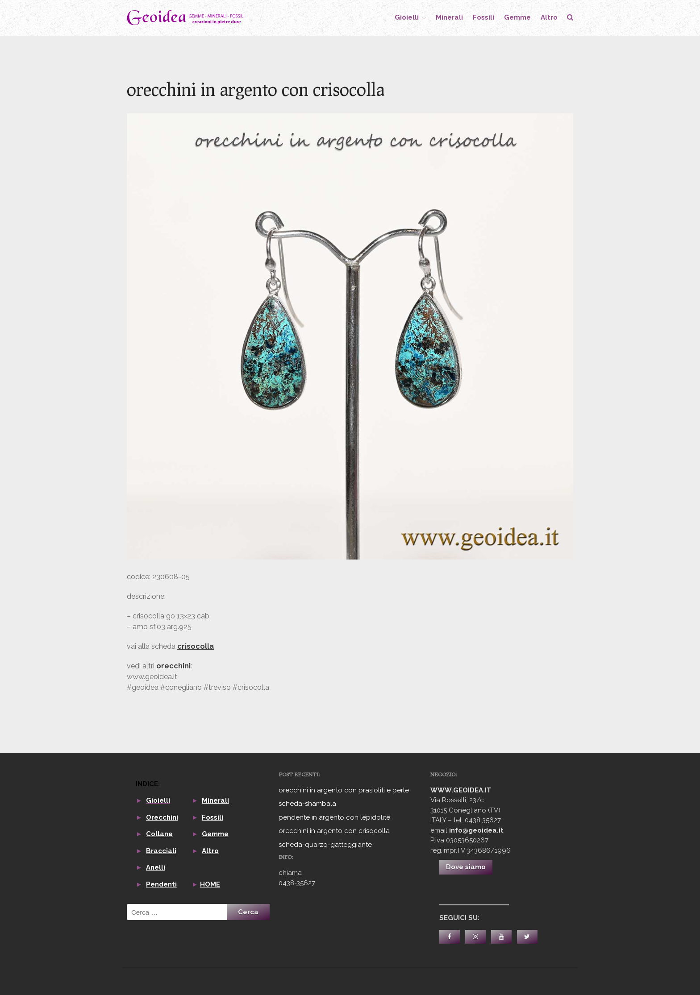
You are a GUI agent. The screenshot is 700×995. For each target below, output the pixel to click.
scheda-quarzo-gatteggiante (325, 845)
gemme (517, 17)
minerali (449, 17)
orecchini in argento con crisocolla (334, 831)
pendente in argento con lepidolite (334, 817)
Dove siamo (466, 867)
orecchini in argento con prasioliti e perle (344, 790)
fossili (483, 17)
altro (549, 17)
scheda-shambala (307, 804)
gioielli (407, 17)
